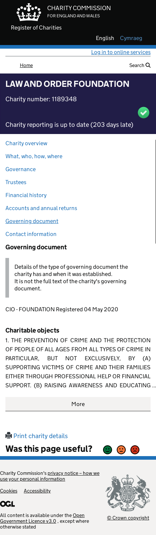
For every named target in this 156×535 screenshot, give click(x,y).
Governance (20, 169)
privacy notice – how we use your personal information (49, 476)
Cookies (8, 490)
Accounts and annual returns (41, 208)
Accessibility (37, 490)
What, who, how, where (33, 156)
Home (26, 65)
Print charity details (36, 436)
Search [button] (140, 65)
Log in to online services (121, 52)
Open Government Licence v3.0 (42, 518)
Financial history (25, 195)
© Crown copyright (128, 517)
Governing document (31, 221)
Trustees (15, 182)
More (78, 404)
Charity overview (26, 143)
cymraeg (131, 38)
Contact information (31, 234)
